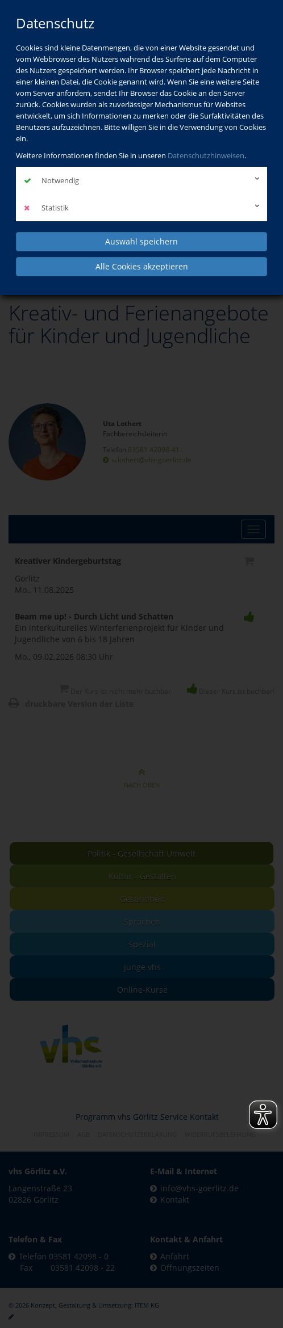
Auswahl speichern (141, 241)
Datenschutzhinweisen (206, 155)
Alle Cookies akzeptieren (141, 266)
